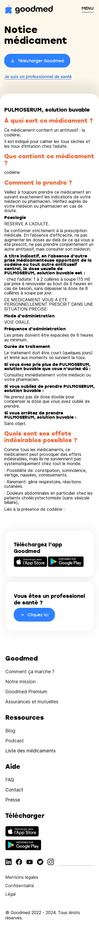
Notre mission (20, 681)
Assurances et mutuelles (31, 701)
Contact (14, 789)
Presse (12, 800)
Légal (10, 894)
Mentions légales (21, 877)
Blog (10, 730)
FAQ (9, 779)
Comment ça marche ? (29, 671)
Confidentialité (19, 885)
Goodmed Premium (26, 691)
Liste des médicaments (30, 750)
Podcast (14, 740)
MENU (88, 8)
